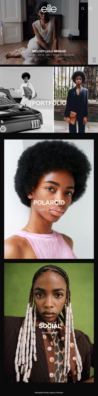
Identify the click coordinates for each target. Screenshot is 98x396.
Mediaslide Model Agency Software (49, 392)
